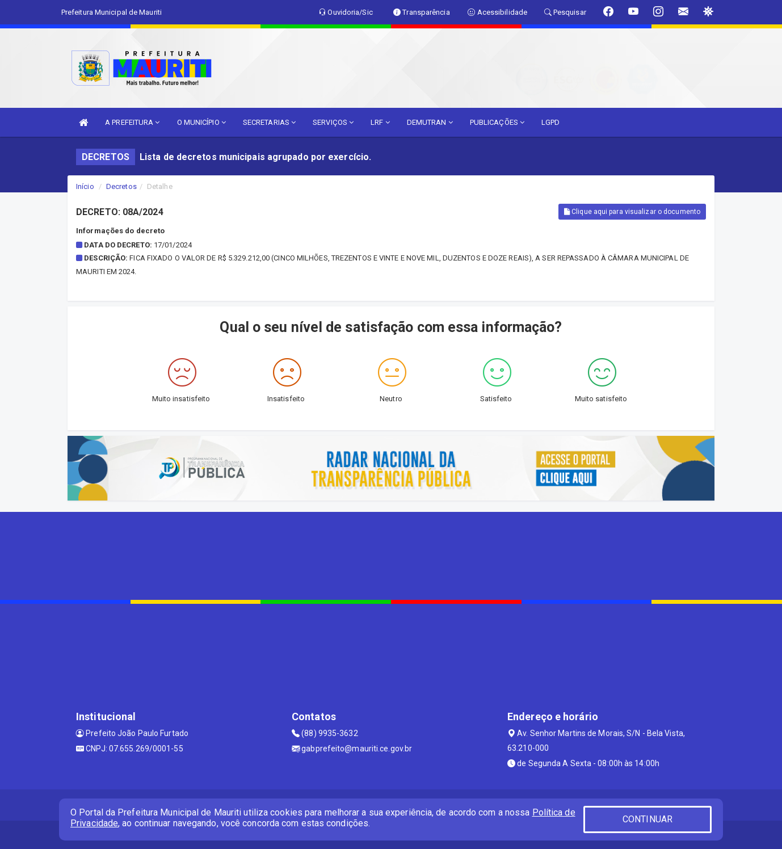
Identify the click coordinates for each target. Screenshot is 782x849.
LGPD (550, 122)
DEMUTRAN (430, 122)
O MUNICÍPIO (201, 122)
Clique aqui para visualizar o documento (632, 212)
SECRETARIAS (269, 122)
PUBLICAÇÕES (497, 122)
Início (85, 186)
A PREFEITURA (132, 122)
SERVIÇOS (333, 122)
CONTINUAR (647, 819)
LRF (380, 122)
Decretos (121, 186)
